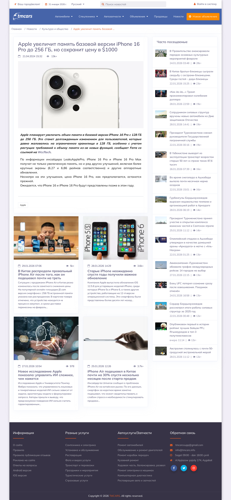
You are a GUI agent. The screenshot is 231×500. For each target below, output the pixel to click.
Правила (18, 450)
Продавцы (160, 16)
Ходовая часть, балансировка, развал (141, 465)
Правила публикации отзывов (31, 455)
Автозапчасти (114, 16)
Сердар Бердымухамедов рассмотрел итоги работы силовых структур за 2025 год (191, 307)
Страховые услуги (76, 480)
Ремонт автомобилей (130, 445)
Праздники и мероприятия (81, 470)
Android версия (22, 470)
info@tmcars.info (182, 450)
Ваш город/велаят (27, 4)
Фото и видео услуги (78, 460)
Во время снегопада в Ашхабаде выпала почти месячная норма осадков (190, 181)
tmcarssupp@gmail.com (186, 445)
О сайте (18, 445)
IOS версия (20, 475)
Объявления (139, 16)
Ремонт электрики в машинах (136, 470)
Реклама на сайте (24, 460)
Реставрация (73, 455)
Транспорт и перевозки (79, 465)
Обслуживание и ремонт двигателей (140, 450)
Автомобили (64, 16)
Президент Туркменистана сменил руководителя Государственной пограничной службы (191, 136)
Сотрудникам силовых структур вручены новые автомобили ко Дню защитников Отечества (192, 116)
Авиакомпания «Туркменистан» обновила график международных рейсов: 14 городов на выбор (191, 266)
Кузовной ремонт (128, 460)
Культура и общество (55, 29)
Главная (17, 29)
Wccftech (44, 152)
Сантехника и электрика (80, 445)
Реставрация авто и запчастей (137, 480)
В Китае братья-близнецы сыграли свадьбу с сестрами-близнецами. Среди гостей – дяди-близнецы (191, 75)
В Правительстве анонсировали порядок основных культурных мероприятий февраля (189, 54)
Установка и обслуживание (82, 450)
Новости (178, 16)
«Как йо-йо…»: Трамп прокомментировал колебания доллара (188, 95)
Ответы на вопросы (25, 465)
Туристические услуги (78, 475)
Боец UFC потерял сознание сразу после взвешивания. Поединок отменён (191, 287)
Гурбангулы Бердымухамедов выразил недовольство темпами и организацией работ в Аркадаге (190, 201)
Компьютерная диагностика (135, 475)
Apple (23, 205)
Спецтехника (88, 16)
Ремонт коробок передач (133, 455)
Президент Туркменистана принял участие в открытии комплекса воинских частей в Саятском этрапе (192, 222)
